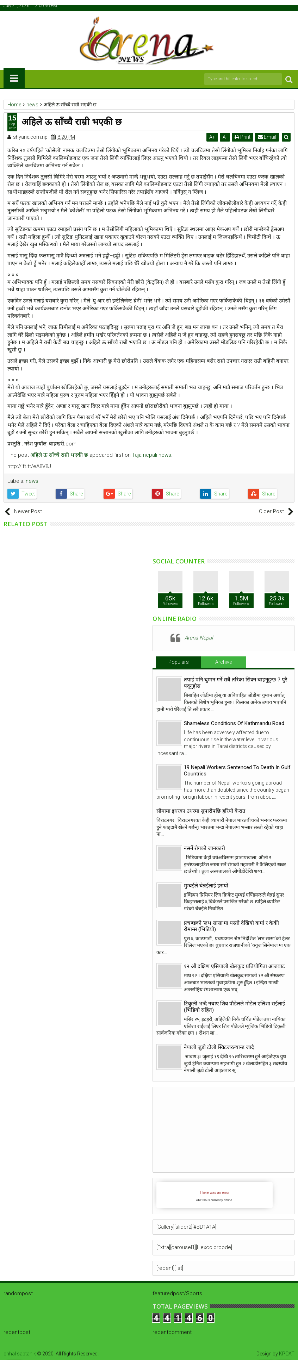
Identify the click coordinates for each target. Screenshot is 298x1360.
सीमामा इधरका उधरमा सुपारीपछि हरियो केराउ (200, 811)
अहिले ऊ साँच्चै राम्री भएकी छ (59, 455)
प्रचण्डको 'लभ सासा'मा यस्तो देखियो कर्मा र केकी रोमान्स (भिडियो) (231, 926)
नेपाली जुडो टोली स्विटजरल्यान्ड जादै (219, 1047)
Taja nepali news (151, 455)
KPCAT (286, 1353)
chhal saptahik (20, 1353)
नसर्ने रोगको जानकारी (204, 848)
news (32, 481)
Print (243, 137)
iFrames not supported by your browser (214, 1195)
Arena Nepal (199, 638)
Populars (178, 662)
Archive (223, 662)
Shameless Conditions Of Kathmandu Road (234, 723)
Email (267, 137)
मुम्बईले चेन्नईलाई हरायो (206, 885)
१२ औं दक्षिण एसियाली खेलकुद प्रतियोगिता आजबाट (234, 966)
